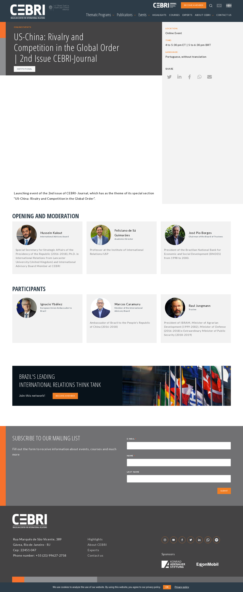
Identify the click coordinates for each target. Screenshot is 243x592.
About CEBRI (97, 544)
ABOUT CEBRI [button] (204, 15)
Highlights (95, 539)
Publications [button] (126, 14)
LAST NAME (133, 472)
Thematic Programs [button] (100, 14)
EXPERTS (187, 15)
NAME (131, 456)
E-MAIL (131, 439)
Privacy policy (182, 587)
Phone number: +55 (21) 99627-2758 (39, 555)
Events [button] (144, 14)
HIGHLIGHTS (159, 15)
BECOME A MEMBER (65, 395)
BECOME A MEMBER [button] (193, 5)
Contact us (95, 555)
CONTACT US (224, 15)
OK (166, 587)
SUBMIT (224, 490)
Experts (93, 550)
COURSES (174, 15)
